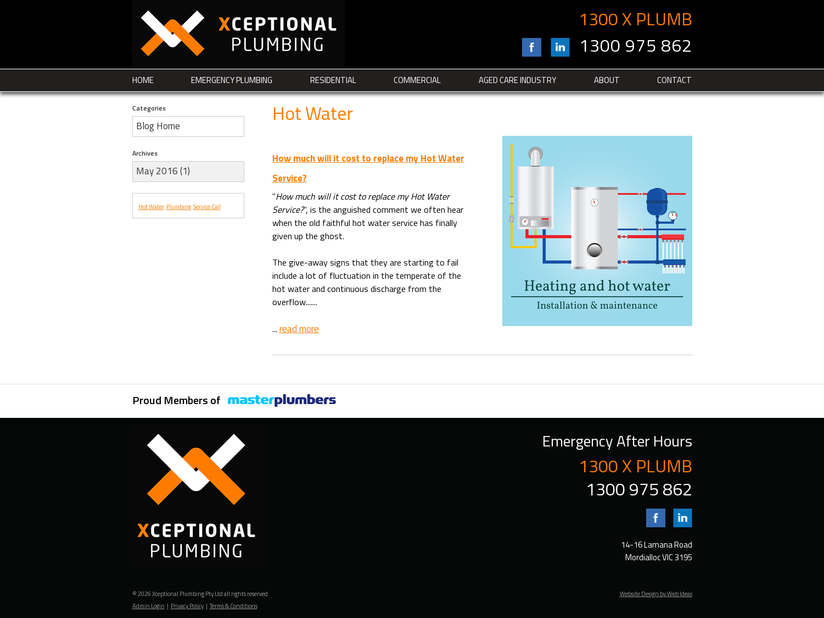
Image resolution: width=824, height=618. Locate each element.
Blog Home (158, 126)
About (607, 80)
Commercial (417, 80)
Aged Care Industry (517, 80)
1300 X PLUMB (635, 18)
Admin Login (148, 606)
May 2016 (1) (163, 171)
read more (299, 329)
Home (143, 80)
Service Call (207, 206)
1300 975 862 (635, 45)
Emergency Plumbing (231, 80)
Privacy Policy (187, 606)
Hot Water (151, 206)
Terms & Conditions (233, 606)
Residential (333, 80)
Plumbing (178, 206)
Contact (674, 80)
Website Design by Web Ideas (656, 593)
